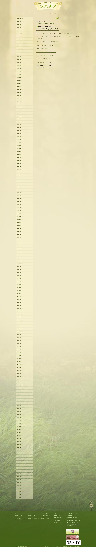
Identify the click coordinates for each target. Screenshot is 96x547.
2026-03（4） (20, 21)
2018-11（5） (20, 278)
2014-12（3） (20, 414)
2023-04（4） (20, 124)
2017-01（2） (20, 340)
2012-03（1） (20, 497)
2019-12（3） (20, 240)
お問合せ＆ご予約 (52, 14)
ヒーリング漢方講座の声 (43, 59)
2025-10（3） (20, 36)
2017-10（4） (20, 317)
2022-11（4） (20, 139)
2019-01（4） (20, 272)
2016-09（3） (20, 352)
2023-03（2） (20, 127)
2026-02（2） (20, 24)
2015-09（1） (20, 388)
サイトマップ (77, 14)
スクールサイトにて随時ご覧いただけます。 (47, 30)
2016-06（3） (20, 361)
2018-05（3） (20, 296)
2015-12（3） (20, 379)
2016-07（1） (20, 358)
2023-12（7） (20, 101)
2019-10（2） (20, 246)
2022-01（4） (20, 169)
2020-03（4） (20, 231)
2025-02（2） (20, 59)
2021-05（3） (20, 192)
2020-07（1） (20, 219)
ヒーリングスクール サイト (46, 518)
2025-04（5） (20, 53)
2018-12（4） (20, 275)
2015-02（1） (20, 408)
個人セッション (31, 14)
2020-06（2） (20, 222)
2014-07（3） (20, 429)
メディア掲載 (57, 520)
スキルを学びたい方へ (45, 513)
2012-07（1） (20, 494)
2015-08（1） (20, 391)
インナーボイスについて (63, 14)
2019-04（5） (20, 263)
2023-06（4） (20, 118)
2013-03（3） (20, 470)
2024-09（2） (20, 74)
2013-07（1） (20, 459)
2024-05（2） (20, 86)
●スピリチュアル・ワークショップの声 (46, 52)
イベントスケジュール (58, 522)
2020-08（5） (20, 216)
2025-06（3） (20, 47)
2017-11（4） (20, 314)
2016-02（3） (20, 373)
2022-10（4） (20, 142)
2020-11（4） (20, 210)
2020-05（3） (20, 225)
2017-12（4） (20, 311)
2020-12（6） (20, 207)
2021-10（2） (20, 178)
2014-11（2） (20, 417)
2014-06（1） (20, 432)
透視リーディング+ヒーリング (33, 518)
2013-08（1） (20, 456)
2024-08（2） (20, 77)
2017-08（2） (20, 323)
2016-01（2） (20, 376)
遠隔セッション (31, 519)
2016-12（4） (20, 343)
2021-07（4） (20, 186)
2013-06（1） (20, 462)
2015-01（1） (20, 411)
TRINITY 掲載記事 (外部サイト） (73, 520)
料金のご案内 (57, 515)
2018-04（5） (20, 299)
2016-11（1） (20, 346)
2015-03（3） (20, 405)
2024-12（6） (20, 65)
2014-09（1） (20, 423)
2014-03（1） (20, 441)
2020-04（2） (20, 228)
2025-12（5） (20, 30)
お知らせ (56, 518)
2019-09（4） (20, 249)
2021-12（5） (20, 172)
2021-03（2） (20, 198)
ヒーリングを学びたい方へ (20, 519)
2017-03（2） (20, 334)
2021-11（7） (20, 175)
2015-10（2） (20, 385)
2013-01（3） (20, 476)
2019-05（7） (20, 260)
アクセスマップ (70, 515)
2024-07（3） (20, 80)
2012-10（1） (20, 485)
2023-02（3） (20, 130)
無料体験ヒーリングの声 (43, 48)
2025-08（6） (20, 42)
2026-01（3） (20, 27)
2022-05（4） (20, 157)
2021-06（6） (20, 189)
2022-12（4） (20, 136)
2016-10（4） (20, 349)
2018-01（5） (20, 308)
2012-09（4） (20, 488)
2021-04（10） (20, 195)
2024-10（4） (20, 71)
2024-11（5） (20, 68)
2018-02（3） (20, 305)
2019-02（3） (20, 269)
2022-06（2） (20, 154)
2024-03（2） (20, 92)
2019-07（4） (20, 254)
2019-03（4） (20, 266)
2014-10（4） (20, 420)
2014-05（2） (20, 435)
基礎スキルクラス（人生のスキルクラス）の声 (49, 45)
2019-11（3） (20, 243)
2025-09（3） (20, 39)
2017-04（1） (20, 331)
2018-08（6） (20, 287)
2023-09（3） (20, 110)
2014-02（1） (20, 444)
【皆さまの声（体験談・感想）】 (45, 23)
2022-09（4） (20, 145)
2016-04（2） (20, 367)
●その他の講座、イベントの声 (44, 62)
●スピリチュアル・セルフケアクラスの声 (47, 41)
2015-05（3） (20, 399)
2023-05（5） (20, 121)
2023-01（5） (20, 133)
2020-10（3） (20, 213)
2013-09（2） (20, 453)
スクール (38, 14)
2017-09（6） (20, 320)
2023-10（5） (20, 107)
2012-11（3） (20, 482)
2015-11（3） (20, 382)
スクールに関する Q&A (45, 515)
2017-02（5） (20, 337)
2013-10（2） (20, 450)
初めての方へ (23, 14)
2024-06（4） (20, 83)
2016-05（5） (20, 364)
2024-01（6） (20, 98)
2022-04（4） (20, 160)
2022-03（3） (20, 163)
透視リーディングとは (19, 515)
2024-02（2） (20, 95)
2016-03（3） (20, 370)
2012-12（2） (20, 479)
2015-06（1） (20, 396)
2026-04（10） (20, 18)
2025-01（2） (20, 62)
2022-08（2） (20, 148)
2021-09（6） (20, 181)
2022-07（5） (20, 151)
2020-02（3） (20, 234)
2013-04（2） (20, 467)
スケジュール (44, 14)
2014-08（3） (20, 426)
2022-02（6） (20, 166)
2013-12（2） (20, 447)
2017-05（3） (20, 328)
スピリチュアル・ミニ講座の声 (45, 55)
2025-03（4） (20, 56)
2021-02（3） (20, 201)
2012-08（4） (20, 491)
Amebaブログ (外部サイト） (73, 522)
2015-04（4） (20, 402)
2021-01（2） (20, 204)
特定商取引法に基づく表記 (72, 517)
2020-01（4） (20, 237)
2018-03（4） (20, 302)
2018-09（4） (20, 284)
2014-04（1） (20, 438)
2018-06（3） (20, 293)
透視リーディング (31, 515)
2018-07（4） (20, 290)
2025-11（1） (20, 33)
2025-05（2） (20, 50)
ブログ (71, 14)
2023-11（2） (20, 104)
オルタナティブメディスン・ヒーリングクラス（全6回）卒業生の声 (54, 33)
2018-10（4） (20, 281)
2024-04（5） (20, 89)
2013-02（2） (20, 473)
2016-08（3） (20, 355)
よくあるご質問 (18, 518)
